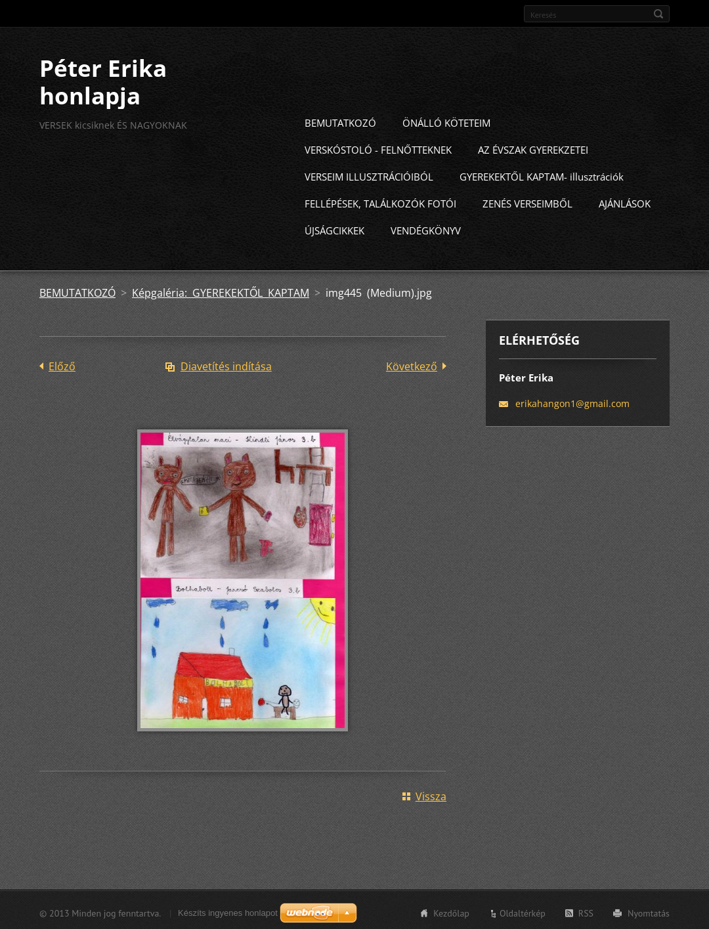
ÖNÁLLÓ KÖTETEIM (446, 120)
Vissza (431, 794)
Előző (62, 364)
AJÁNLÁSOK (625, 201)
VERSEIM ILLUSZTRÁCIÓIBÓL (369, 174)
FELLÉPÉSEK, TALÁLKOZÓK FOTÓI (380, 201)
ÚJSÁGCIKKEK (334, 228)
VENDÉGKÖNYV (426, 228)
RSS (585, 911)
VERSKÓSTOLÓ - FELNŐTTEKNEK (378, 147)
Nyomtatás (649, 911)
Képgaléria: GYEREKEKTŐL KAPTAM (220, 291)
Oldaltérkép (523, 911)
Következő (411, 364)
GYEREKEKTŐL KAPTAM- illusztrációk (542, 174)
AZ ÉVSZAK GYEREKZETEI (533, 147)
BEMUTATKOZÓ (340, 120)
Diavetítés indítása (226, 364)
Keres (658, 14)
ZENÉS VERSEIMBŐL (527, 201)
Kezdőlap (451, 911)
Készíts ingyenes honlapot (228, 911)
